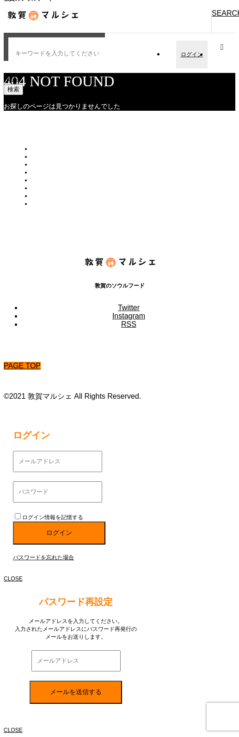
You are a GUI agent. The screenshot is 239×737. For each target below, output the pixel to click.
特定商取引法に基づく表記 (64, 203)
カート (39, 156)
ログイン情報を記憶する (49, 517)
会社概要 (42, 188)
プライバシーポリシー (59, 195)
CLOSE (13, 578)
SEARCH (223, 13)
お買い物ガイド (50, 180)
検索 (11, 79)
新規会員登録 (48, 172)
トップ (39, 148)
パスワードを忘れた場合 (43, 557)
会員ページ (45, 164)
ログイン (192, 54)
